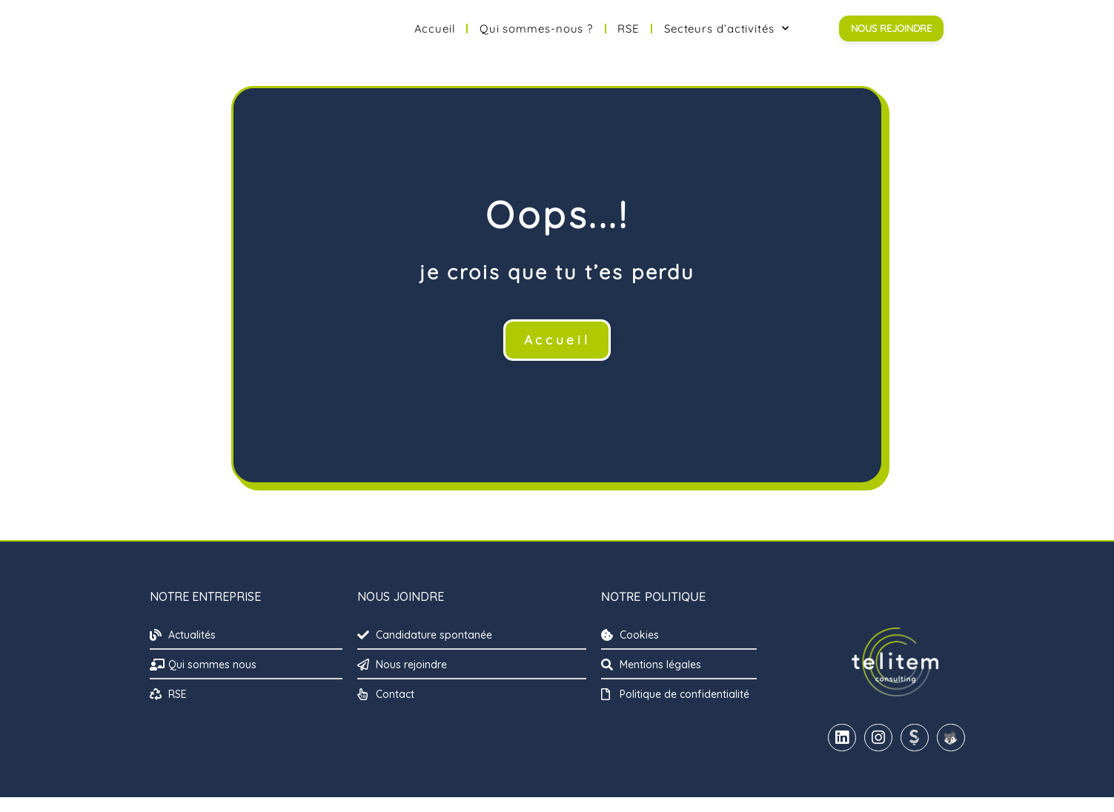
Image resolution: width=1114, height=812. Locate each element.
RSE (628, 36)
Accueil (434, 36)
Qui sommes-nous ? (536, 36)
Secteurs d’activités (726, 35)
